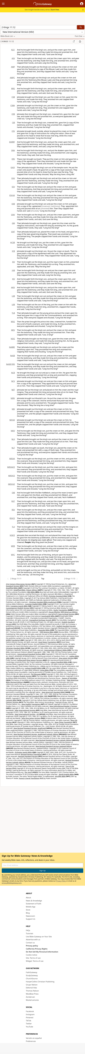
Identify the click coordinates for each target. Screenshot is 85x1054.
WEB (13, 546)
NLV (13, 439)
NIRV (13, 398)
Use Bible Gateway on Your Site (39, 936)
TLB (13, 313)
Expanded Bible (44, 630)
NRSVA (12, 458)
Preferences (31, 1041)
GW (13, 223)
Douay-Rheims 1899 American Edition (63, 612)
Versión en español (34, 1038)
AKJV (13, 287)
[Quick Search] (38, 27)
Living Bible (44, 670)
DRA (13, 150)
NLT (13, 448)
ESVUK (12, 195)
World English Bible (66, 774)
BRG (13, 88)
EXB (13, 204)
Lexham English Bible (33, 668)
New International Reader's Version (63, 706)
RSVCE (12, 518)
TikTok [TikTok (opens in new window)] (28, 1020)
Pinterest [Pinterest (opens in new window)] (29, 1017)
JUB (13, 270)
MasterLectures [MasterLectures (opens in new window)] (32, 1000)
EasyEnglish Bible (48, 616)
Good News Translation (47, 642)
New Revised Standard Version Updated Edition (54, 746)
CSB (13, 97)
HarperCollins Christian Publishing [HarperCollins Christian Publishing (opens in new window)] (40, 981)
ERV (13, 159)
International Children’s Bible (55, 650)
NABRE (12, 347)
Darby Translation (60, 610)
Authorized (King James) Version (29, 660)
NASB (12, 355)
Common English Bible (33, 604)
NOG (13, 338)
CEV (13, 131)
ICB (13, 251)
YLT (13, 570)
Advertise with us (33, 939)
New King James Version (31, 718)
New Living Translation (63, 722)
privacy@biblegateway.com (11, 883)
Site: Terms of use (33, 958)
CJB (13, 122)
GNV (13, 214)
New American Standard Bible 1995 (33, 696)
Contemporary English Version (17, 608)
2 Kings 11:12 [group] (7, 41)
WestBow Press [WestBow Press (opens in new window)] (32, 994)
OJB (13, 492)
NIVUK (12, 420)
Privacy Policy (61, 881)
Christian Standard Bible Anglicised (42, 602)
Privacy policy (32, 946)
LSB (13, 296)
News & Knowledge (34, 900)
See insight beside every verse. (42, 9)
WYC (13, 554)
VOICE (12, 535)
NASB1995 (10, 364)
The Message (36, 674)
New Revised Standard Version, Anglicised (30, 728)
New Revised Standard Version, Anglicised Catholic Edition (36, 734)
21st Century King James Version (18, 584)
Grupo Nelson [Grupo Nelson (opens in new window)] (31, 985)
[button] (81, 3)
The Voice (28, 772)
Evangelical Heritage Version (40, 620)
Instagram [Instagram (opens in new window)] (30, 1014)
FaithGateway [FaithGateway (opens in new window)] (31, 972)
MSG (13, 321)
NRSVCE (11, 476)
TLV (13, 527)
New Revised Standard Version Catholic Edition (53, 740)
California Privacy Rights (36, 949)
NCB (13, 373)
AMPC (12, 77)
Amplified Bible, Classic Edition (25, 590)
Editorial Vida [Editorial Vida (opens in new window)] (31, 987)
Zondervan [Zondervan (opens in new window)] (30, 997)
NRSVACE (11, 467)
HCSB (12, 242)
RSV (13, 510)
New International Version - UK (27, 714)
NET (13, 390)
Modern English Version (22, 676)
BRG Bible (31, 592)
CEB (13, 114)
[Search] (80, 27)
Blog (28, 913)
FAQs (28, 930)
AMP (13, 67)
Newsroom (30, 916)
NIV (13, 409)
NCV (13, 381)
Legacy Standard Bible (59, 662)
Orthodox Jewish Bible (23, 752)
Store (28, 910)
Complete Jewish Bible (18, 606)
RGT (13, 501)
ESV (13, 187)
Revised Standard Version (28, 756)
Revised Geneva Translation (31, 754)
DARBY (12, 142)
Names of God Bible (69, 678)
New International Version (25, 710)
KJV (13, 279)
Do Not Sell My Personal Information (42, 952)
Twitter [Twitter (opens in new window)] (29, 1023)
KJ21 (13, 50)
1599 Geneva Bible (46, 632)
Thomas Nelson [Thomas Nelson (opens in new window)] (32, 991)
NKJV (13, 431)
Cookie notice (31, 955)
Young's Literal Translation (29, 778)
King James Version (66, 658)
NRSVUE (11, 484)
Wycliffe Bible (60, 776)
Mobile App (30, 907)
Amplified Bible (12, 588)
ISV (13, 262)
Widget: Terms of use (34, 961)
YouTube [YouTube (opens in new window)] (29, 1026)
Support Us (30, 919)
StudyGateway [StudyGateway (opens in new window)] (32, 975)
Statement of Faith (33, 903)
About (28, 897)
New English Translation (31, 704)
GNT (13, 232)
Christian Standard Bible (58, 596)
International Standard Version (29, 654)
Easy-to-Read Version (66, 614)
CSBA (12, 105)
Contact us (30, 942)
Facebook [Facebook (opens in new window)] (30, 1011)
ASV (13, 58)
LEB (13, 304)
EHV (13, 178)
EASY (13, 167)
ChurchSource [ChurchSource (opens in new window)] (32, 978)
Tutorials (29, 933)
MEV (13, 330)
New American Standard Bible (53, 692)
